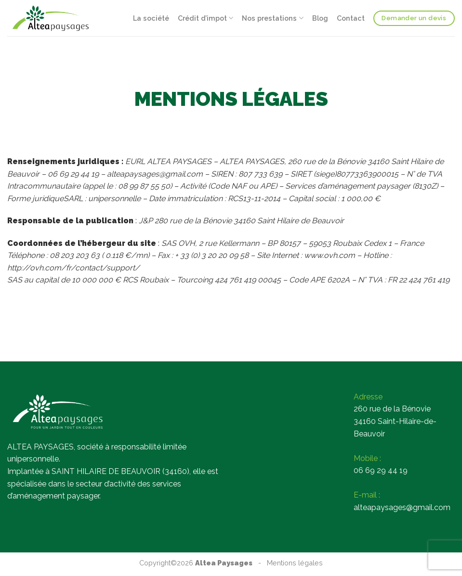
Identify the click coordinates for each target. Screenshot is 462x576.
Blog (320, 18)
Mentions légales (295, 563)
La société (151, 18)
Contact (351, 18)
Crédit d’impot (205, 18)
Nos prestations (272, 18)
